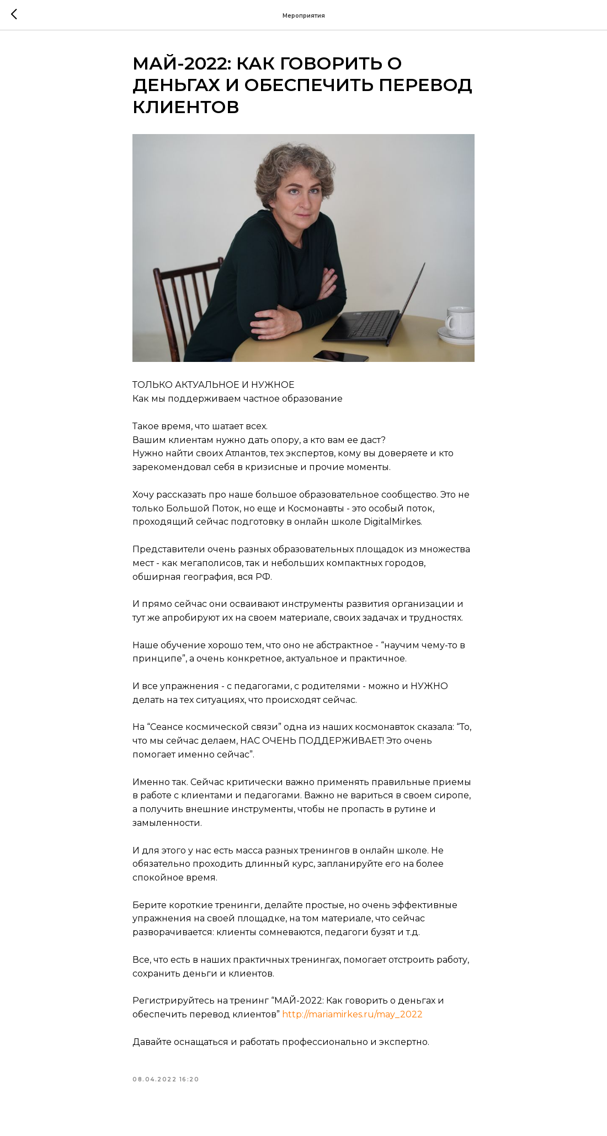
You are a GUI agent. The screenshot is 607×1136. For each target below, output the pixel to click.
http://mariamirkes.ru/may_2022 (352, 1014)
